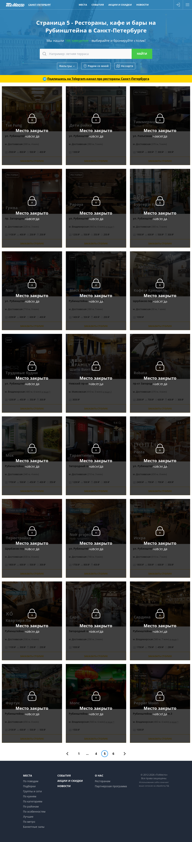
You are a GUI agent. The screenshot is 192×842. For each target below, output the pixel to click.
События (64, 775)
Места (27, 775)
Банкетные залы (33, 826)
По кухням (29, 796)
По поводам (30, 781)
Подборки (29, 786)
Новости (64, 786)
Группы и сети (32, 791)
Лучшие (28, 816)
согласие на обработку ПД (157, 785)
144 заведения (76, 40)
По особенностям (34, 811)
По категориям (32, 801)
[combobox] (96, 54)
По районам (31, 806)
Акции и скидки (70, 781)
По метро (29, 821)
